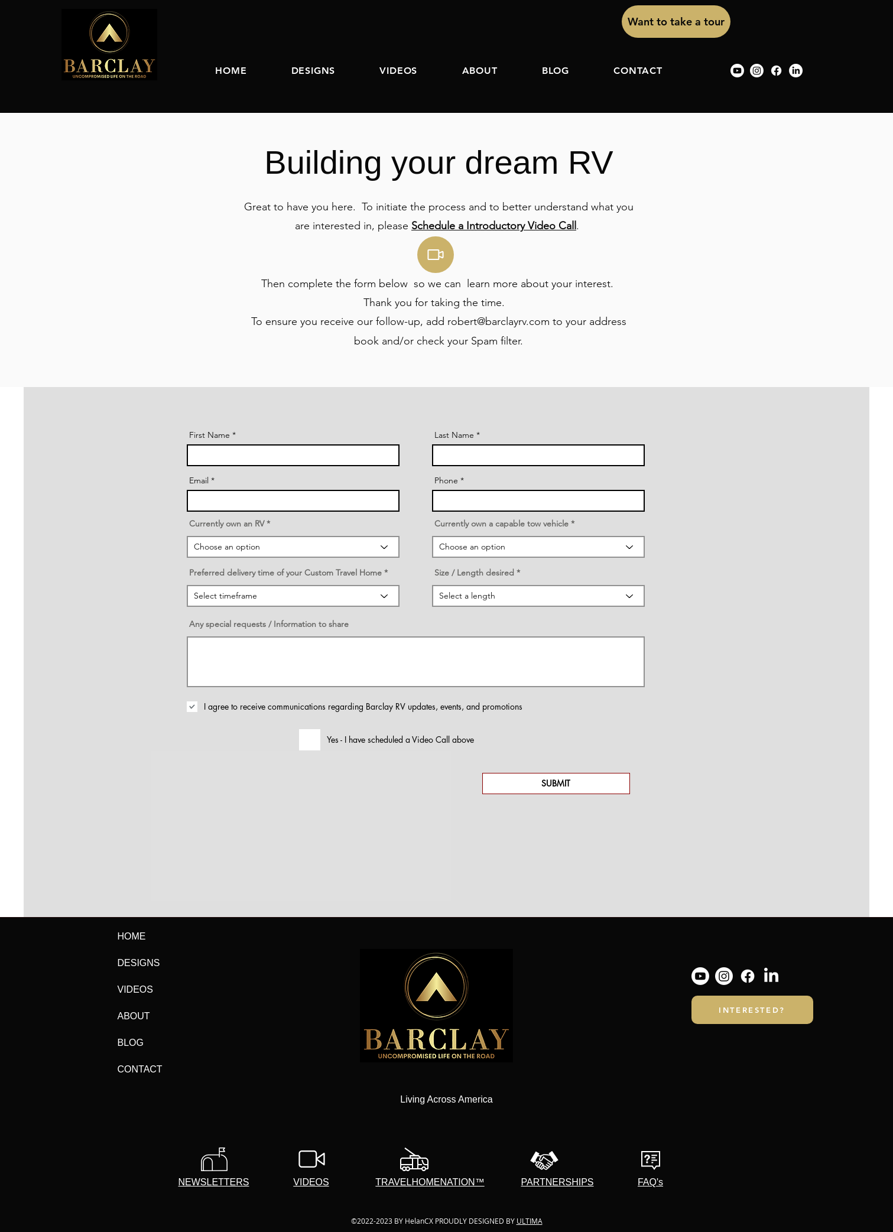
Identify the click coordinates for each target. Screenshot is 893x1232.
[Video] (435, 254)
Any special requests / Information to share (269, 624)
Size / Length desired (474, 572)
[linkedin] (796, 70)
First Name (209, 435)
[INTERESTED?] (752, 1010)
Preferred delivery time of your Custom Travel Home (285, 572)
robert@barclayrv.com (498, 321)
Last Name (454, 435)
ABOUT (134, 1016)
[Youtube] (737, 70)
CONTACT (140, 1069)
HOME (132, 936)
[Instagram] (757, 70)
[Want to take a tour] (676, 21)
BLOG (131, 1043)
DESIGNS (139, 963)
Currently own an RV (226, 523)
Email (199, 480)
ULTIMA (530, 1221)
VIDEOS (135, 989)
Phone (446, 480)
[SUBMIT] (556, 783)
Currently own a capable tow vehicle (501, 523)
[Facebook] (776, 70)
